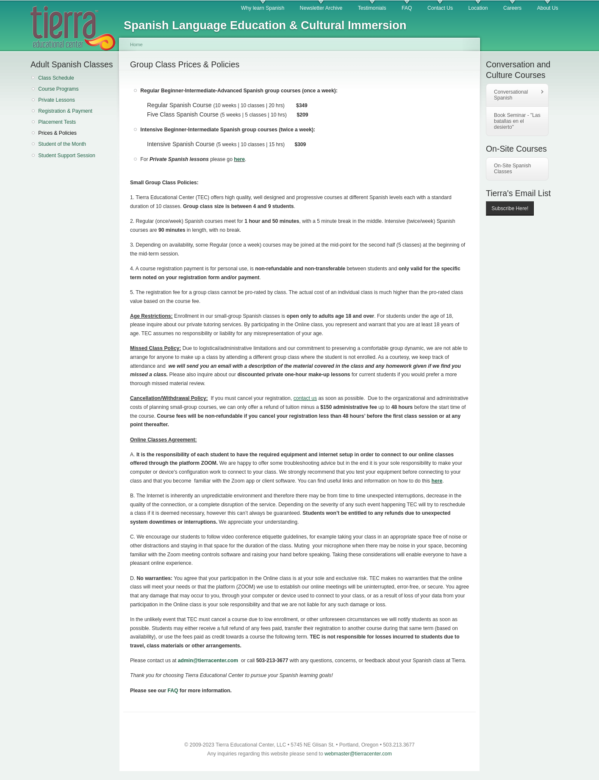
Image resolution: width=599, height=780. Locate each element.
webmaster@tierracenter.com (358, 754)
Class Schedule (56, 78)
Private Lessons (56, 100)
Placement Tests (57, 122)
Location (478, 8)
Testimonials (372, 8)
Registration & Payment (65, 111)
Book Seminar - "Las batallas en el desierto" (517, 121)
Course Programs (58, 89)
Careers (512, 8)
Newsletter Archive (321, 8)
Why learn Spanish (262, 8)
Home (136, 44)
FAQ (407, 8)
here (239, 159)
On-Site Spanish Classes (512, 169)
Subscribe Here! (509, 208)
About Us (547, 8)
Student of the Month (62, 144)
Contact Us (440, 8)
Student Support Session (66, 155)
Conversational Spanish (515, 95)
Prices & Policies (57, 133)
